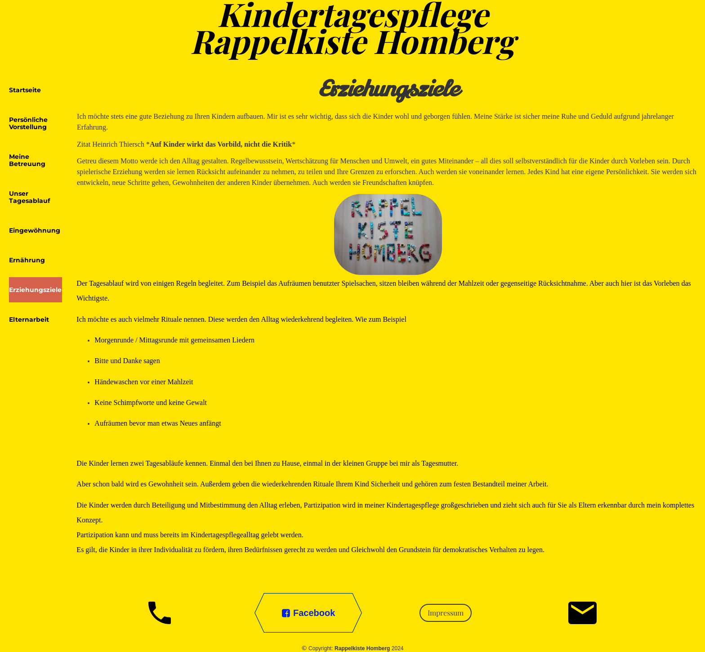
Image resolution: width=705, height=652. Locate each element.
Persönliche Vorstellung (28, 123)
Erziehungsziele (35, 290)
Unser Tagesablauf (29, 197)
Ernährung (27, 260)
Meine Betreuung (27, 160)
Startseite (25, 90)
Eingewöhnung (34, 230)
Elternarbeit (29, 319)
